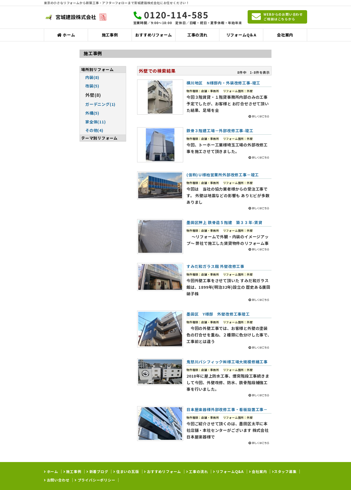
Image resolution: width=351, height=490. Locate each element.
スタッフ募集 (285, 471)
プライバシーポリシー (96, 480)
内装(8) (92, 77)
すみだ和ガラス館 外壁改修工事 (215, 266)
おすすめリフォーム (153, 35)
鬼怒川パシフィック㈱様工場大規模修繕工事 (227, 361)
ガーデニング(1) (100, 104)
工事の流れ (197, 35)
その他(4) (94, 130)
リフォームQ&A (229, 471)
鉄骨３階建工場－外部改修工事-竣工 (219, 130)
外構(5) (92, 113)
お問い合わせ (58, 480)
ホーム (66, 35)
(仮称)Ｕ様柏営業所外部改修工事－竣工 (222, 174)
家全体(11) (95, 121)
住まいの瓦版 (127, 471)
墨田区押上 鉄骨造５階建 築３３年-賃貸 (224, 222)
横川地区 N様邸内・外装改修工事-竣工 (223, 83)
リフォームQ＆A (241, 35)
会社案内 (285, 35)
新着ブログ (98, 471)
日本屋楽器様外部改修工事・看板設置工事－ (227, 409)
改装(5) (92, 86)
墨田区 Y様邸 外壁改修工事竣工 (218, 314)
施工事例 (110, 35)
